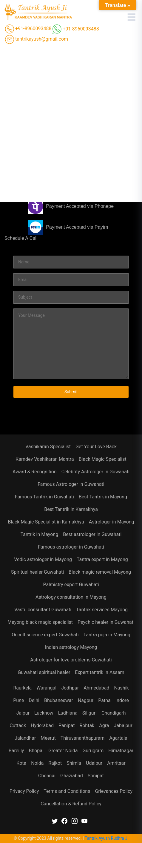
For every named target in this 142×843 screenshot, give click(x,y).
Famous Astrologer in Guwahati (71, 484)
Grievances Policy (113, 791)
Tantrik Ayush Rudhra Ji (106, 838)
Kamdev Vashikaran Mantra (45, 459)
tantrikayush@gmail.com (36, 39)
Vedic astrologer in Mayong (43, 559)
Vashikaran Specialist (48, 446)
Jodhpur (70, 688)
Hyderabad (42, 725)
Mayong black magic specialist (40, 622)
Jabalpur (123, 725)
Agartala (118, 738)
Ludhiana (68, 713)
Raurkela (22, 688)
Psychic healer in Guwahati (106, 622)
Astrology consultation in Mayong (71, 597)
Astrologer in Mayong (111, 522)
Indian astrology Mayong (71, 647)
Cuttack (18, 725)
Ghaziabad (71, 775)
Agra (104, 725)
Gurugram (93, 750)
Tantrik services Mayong (102, 609)
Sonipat (96, 775)
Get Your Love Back (96, 446)
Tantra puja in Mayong (107, 635)
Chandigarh (113, 713)
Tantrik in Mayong (39, 534)
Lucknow (43, 713)
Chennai (46, 775)
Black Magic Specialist (102, 459)
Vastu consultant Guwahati (42, 609)
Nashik (121, 688)
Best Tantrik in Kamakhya (71, 509)
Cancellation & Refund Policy (71, 804)
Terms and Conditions (67, 791)
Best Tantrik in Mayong (103, 497)
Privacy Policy (24, 791)
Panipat (66, 725)
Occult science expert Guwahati (45, 635)
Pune (18, 700)
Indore (122, 700)
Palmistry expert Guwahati (71, 584)
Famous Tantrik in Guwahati (44, 497)
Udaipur (94, 763)
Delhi (34, 700)
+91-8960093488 (28, 28)
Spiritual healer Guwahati (37, 572)
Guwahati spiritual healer (44, 672)
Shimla (74, 763)
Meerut (48, 738)
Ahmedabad (96, 688)
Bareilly (16, 750)
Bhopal (36, 750)
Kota (21, 763)
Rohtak (86, 725)
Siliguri (89, 713)
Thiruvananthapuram (83, 738)
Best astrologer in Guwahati (92, 534)
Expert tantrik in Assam (99, 672)
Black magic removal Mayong (100, 572)
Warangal (46, 688)
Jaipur (23, 713)
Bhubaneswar (58, 700)
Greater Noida (63, 750)
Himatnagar (120, 750)
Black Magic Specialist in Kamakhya (46, 522)
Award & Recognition (35, 472)
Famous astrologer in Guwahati (71, 547)
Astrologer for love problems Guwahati (71, 660)
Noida (37, 763)
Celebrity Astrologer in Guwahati (95, 472)
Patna (104, 700)
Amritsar (116, 763)
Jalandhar (25, 738)
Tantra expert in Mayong (102, 559)
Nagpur (85, 700)
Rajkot (55, 763)
